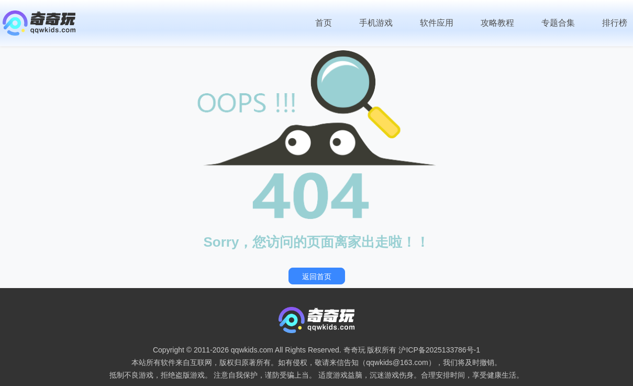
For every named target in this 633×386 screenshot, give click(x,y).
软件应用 (436, 22)
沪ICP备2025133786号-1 (439, 350)
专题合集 (558, 22)
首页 (323, 22)
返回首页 (316, 276)
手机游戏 (376, 22)
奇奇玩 (354, 350)
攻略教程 (497, 22)
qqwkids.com (252, 350)
